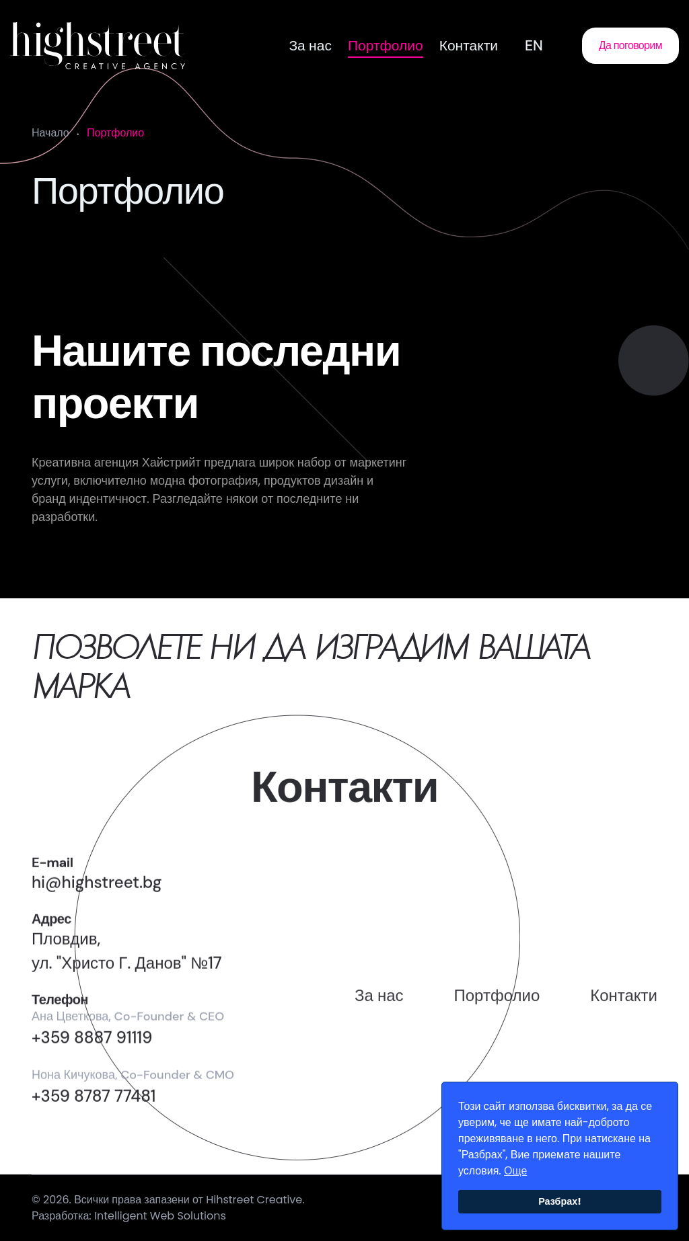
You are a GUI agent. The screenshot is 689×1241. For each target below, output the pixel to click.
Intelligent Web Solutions (160, 1221)
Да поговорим (630, 45)
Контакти (468, 45)
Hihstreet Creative (254, 1205)
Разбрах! (559, 1201)
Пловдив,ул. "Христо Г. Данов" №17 (127, 978)
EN (534, 45)
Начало (50, 133)
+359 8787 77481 (93, 1123)
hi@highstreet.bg (96, 909)
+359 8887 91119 (92, 1065)
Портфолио (385, 45)
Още (515, 1170)
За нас (310, 45)
